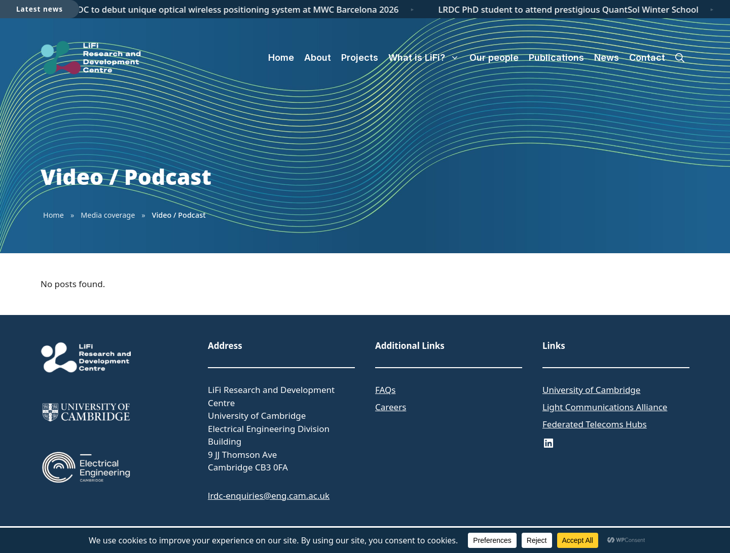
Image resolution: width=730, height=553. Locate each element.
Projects (359, 57)
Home (281, 57)
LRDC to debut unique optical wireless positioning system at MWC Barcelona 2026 (236, 9)
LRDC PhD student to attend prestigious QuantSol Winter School (572, 9)
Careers (390, 407)
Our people (494, 57)
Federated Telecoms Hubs (594, 424)
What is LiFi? (426, 58)
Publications (556, 57)
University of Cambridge (591, 390)
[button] (679, 58)
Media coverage (108, 215)
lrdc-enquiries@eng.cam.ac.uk (269, 495)
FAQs (385, 390)
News (606, 57)
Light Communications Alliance (604, 407)
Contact (647, 57)
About (317, 57)
